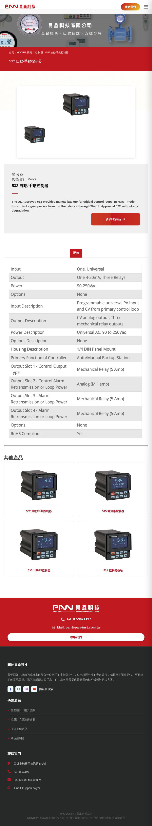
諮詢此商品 (115, 219)
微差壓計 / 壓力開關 (23, 710)
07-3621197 (18, 771)
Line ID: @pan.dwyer (24, 788)
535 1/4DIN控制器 (39, 570)
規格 (76, 253)
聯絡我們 (130, 6)
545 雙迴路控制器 (113, 511)
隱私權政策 (46, 689)
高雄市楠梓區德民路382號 (27, 763)
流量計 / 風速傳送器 (23, 719)
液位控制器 (18, 738)
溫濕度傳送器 (19, 728)
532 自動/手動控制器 (39, 511)
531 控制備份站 (113, 570)
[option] (34, 134)
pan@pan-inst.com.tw (24, 779)
